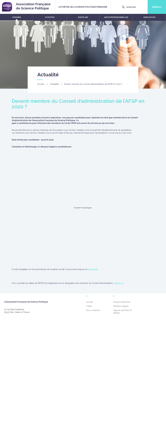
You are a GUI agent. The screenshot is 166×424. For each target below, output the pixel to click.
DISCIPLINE (83, 17)
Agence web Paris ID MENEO (122, 311)
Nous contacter (93, 310)
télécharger (93, 269)
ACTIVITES (49, 17)
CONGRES (16, 17)
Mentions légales (121, 306)
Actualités (54, 84)
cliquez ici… (119, 283)
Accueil (40, 84)
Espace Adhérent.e (121, 302)
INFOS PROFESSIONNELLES (116, 17)
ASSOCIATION (149, 17)
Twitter (89, 306)
